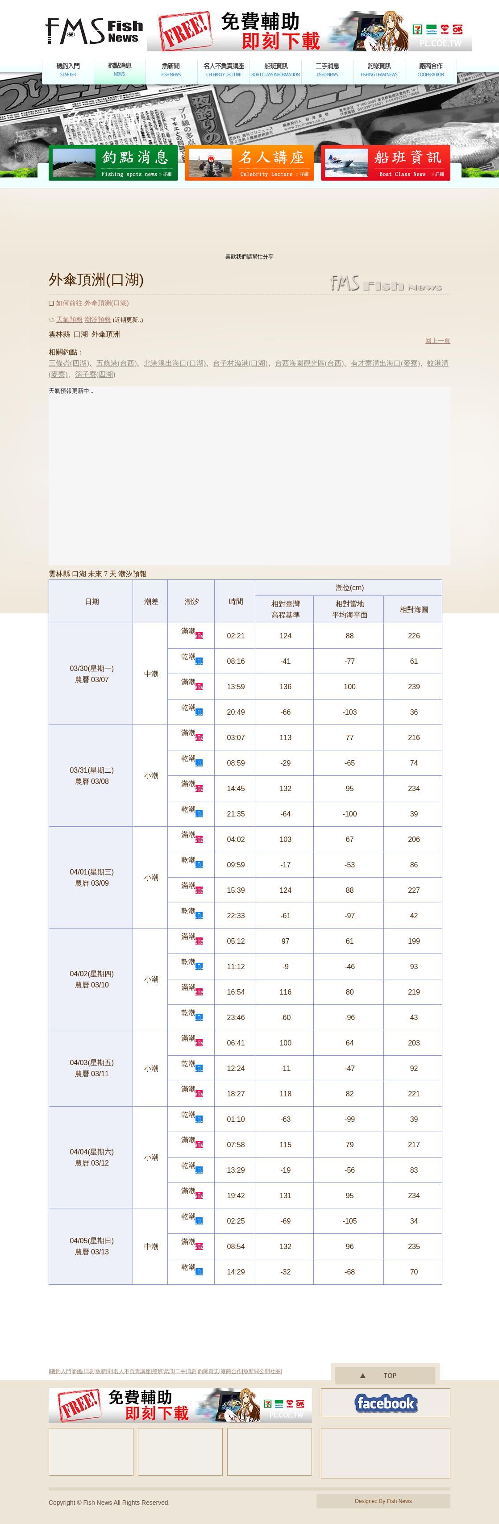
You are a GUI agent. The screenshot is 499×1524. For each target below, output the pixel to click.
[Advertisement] (249, 222)
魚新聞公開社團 (262, 1371)
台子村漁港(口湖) (240, 363)
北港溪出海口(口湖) (175, 363)
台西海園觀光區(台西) (309, 363)
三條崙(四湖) (69, 363)
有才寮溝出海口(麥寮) (385, 363)
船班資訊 (163, 1371)
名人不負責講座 (132, 1371)
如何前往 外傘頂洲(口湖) (92, 303)
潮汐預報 (97, 319)
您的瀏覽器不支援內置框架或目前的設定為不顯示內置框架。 (249, 476)
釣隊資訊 (208, 1371)
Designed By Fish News (383, 1501)
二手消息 (185, 1371)
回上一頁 (437, 340)
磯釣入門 (60, 1371)
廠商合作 (231, 1371)
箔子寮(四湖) (95, 374)
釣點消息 (83, 1371)
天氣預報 (69, 319)
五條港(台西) (116, 363)
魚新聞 (104, 1371)
